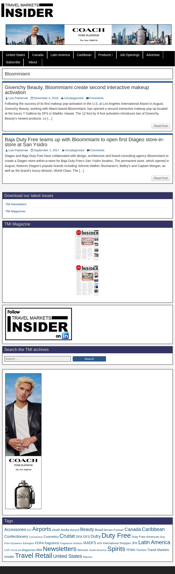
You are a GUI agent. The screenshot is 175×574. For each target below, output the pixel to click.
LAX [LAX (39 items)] (7, 550)
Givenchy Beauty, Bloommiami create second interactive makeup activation (77, 90)
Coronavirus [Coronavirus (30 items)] (36, 537)
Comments (96, 98)
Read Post (161, 126)
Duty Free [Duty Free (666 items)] (116, 535)
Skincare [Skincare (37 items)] (82, 550)
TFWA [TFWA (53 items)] (130, 550)
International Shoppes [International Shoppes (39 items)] (117, 543)
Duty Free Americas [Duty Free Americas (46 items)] (145, 536)
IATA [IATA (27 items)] (99, 543)
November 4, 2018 (46, 98)
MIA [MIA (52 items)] (39, 550)
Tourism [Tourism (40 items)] (141, 550)
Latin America (60, 55)
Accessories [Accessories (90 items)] (15, 529)
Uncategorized (73, 98)
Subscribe (13, 62)
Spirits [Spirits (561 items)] (116, 548)
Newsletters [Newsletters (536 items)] (60, 548)
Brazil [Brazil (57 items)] (99, 530)
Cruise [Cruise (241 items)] (67, 536)
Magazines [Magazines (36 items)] (28, 550)
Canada (38, 55)
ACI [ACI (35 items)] (29, 530)
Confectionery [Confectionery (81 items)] (16, 536)
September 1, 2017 (46, 150)
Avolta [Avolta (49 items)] (64, 530)
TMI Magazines (15, 211)
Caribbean (84, 55)
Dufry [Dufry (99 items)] (95, 536)
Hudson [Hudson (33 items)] (77, 543)
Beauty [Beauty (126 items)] (87, 529)
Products (104, 55)
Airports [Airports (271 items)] (41, 529)
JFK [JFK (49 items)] (134, 543)
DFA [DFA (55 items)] (79, 536)
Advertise (153, 55)
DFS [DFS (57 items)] (86, 536)
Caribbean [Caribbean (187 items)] (153, 529)
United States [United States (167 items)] (67, 556)
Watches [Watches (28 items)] (88, 557)
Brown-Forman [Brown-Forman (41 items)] (114, 530)
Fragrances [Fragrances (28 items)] (66, 543)
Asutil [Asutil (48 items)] (56, 530)
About (33, 62)
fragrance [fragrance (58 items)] (52, 543)
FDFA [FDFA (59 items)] (39, 543)
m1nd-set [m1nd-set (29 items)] (16, 550)
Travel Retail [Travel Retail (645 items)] (33, 555)
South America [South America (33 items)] (97, 549)
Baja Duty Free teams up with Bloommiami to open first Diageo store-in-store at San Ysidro (84, 142)
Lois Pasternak (18, 98)
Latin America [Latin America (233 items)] (154, 542)
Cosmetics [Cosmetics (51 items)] (51, 536)
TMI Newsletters (16, 204)
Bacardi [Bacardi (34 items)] (74, 530)
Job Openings (129, 55)
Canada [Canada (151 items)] (132, 529)
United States (15, 55)
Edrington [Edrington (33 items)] (28, 543)
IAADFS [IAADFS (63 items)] (89, 543)
